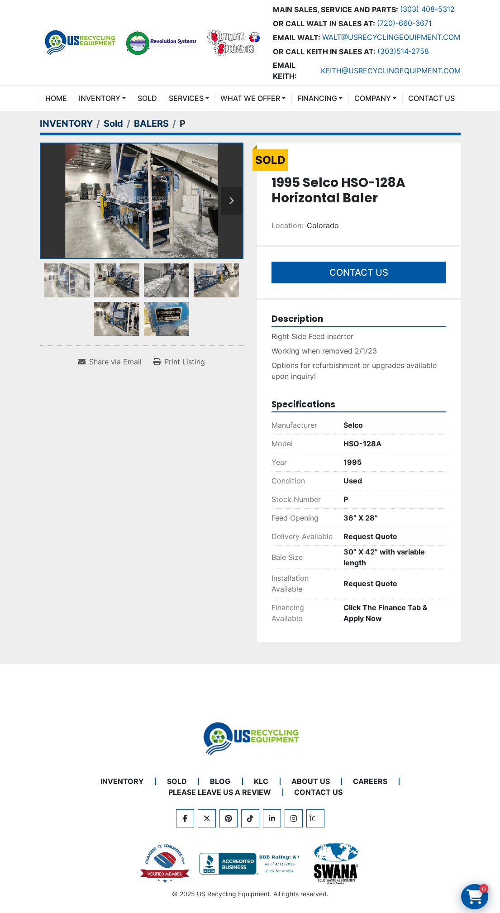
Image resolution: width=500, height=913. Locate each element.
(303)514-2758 (403, 51)
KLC (261, 781)
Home (56, 98)
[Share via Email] (110, 361)
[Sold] (113, 123)
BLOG (220, 781)
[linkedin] (272, 818)
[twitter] (207, 818)
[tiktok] (250, 818)
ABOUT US (310, 781)
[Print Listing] (179, 361)
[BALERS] (151, 123)
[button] (102, 98)
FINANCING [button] (317, 98)
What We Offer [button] (250, 98)
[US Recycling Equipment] (250, 737)
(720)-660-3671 (404, 23)
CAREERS (370, 781)
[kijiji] (315, 818)
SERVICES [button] (186, 98)
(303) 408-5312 (427, 9)
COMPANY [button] (372, 98)
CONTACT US (431, 98)
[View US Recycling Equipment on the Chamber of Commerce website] (165, 863)
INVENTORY (99, 98)
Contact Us (358, 272)
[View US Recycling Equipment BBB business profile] (251, 864)
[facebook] (185, 818)
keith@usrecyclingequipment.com (391, 70)
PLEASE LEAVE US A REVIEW (219, 792)
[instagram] (294, 818)
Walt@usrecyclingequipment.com (391, 37)
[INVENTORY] (66, 123)
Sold (147, 98)
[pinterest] (228, 818)
